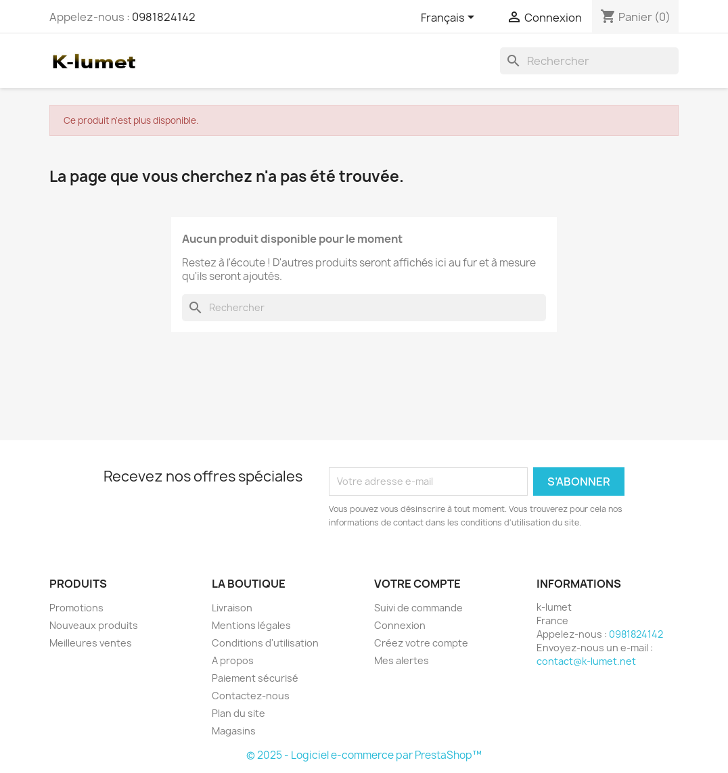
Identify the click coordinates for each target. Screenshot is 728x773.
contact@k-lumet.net (586, 661)
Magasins (234, 730)
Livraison (232, 607)
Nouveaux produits (93, 625)
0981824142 (164, 16)
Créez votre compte (421, 642)
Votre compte (417, 583)
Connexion (400, 625)
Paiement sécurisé (255, 678)
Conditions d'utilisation (265, 642)
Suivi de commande (418, 607)
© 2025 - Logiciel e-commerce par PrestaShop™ (364, 755)
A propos (233, 660)
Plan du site (238, 713)
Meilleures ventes (90, 642)
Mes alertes (401, 660)
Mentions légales (251, 625)
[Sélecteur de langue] (450, 18)
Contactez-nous (251, 695)
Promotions (76, 607)
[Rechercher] (589, 60)
